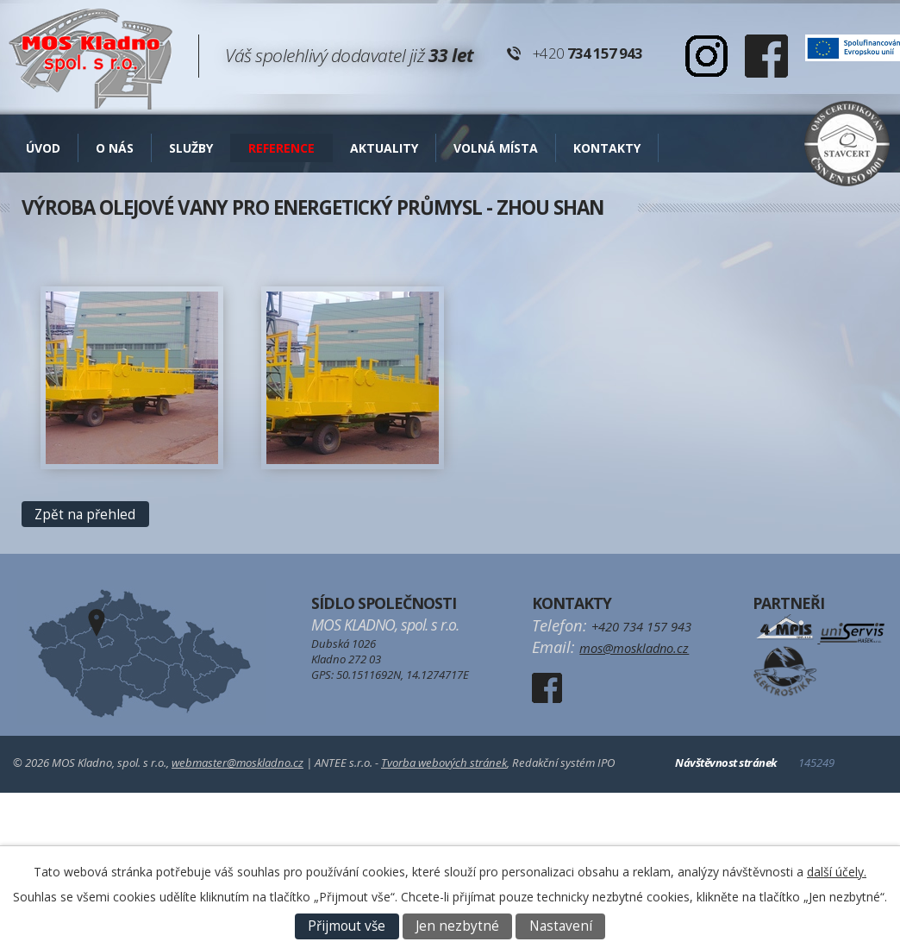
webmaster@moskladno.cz (237, 762)
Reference (281, 148)
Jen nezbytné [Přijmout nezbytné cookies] (457, 926)
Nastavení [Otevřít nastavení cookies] (560, 926)
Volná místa (495, 148)
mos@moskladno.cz (634, 647)
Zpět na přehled (84, 514)
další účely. (836, 871)
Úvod (43, 148)
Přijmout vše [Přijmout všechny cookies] (346, 926)
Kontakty (607, 148)
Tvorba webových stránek (444, 762)
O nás (115, 148)
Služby (191, 148)
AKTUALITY (384, 148)
